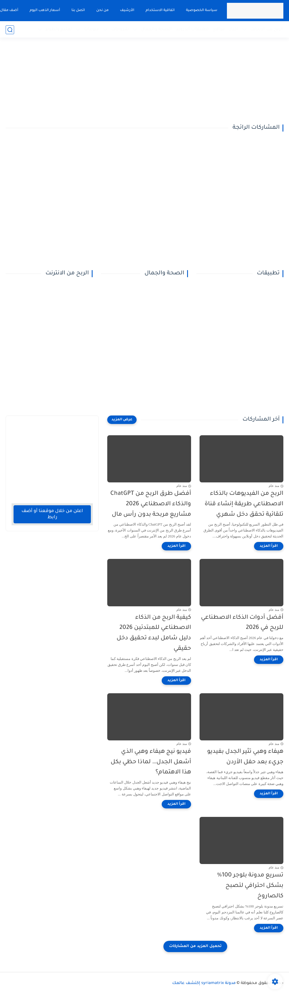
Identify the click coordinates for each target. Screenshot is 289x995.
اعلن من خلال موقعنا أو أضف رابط (52, 514)
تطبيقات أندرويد (192, 29)
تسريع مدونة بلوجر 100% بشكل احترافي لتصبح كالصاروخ (250, 886)
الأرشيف (127, 10)
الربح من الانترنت (266, 29)
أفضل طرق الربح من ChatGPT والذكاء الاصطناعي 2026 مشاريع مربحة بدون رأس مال (150, 504)
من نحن (102, 10)
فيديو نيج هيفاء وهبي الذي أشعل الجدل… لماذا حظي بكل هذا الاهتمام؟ (151, 762)
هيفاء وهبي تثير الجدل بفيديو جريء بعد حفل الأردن (245, 757)
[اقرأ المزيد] (268, 546)
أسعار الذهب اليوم (44, 10)
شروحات (120, 29)
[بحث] (10, 29)
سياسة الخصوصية (201, 10)
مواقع (219, 29)
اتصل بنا (78, 10)
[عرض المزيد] (122, 420)
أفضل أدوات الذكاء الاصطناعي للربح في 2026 (242, 623)
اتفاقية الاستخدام (159, 10)
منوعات (91, 29)
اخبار (233, 29)
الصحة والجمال (156, 29)
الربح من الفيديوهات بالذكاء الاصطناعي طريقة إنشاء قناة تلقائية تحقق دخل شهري (244, 504)
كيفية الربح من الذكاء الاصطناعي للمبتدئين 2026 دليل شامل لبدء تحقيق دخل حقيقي (154, 633)
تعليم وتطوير (59, 29)
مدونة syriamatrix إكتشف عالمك (204, 983)
